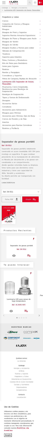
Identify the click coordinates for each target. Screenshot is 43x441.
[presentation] (4, 315)
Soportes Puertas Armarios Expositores (18, 35)
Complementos (21, 390)
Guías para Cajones (10, 66)
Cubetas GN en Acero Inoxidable (21, 382)
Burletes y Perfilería (10, 128)
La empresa (21, 361)
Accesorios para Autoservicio (14, 110)
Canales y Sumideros (21, 384)
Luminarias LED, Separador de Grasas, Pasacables (18, 83)
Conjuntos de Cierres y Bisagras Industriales (15, 25)
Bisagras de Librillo (10, 45)
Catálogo (5, 8)
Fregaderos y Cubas (22, 376)
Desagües (6, 100)
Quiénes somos (21, 358)
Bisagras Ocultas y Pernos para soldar (18, 48)
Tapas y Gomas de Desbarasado (15, 97)
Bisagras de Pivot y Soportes (14, 32)
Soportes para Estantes (12, 57)
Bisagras (5, 29)
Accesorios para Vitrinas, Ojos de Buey (18, 116)
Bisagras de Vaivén (10, 42)
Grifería (21, 371)
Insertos (5, 122)
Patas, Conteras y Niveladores (14, 60)
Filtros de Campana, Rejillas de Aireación (19, 79)
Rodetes (5, 69)
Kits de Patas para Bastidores (14, 63)
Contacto (21, 394)
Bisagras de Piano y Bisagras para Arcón (19, 38)
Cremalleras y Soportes (12, 75)
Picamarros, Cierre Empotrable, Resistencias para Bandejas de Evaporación (15, 89)
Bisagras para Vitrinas (11, 113)
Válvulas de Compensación (13, 51)
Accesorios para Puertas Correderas (17, 125)
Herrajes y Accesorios (19, 8)
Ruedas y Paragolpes (10, 72)
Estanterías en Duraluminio (21, 379)
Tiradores (6, 54)
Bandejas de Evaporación (13, 94)
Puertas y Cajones (21, 374)
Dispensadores (21, 387)
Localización (21, 397)
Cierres (5, 21)
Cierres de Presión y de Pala (14, 119)
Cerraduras (6, 107)
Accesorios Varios (9, 103)
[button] (17, 318)
